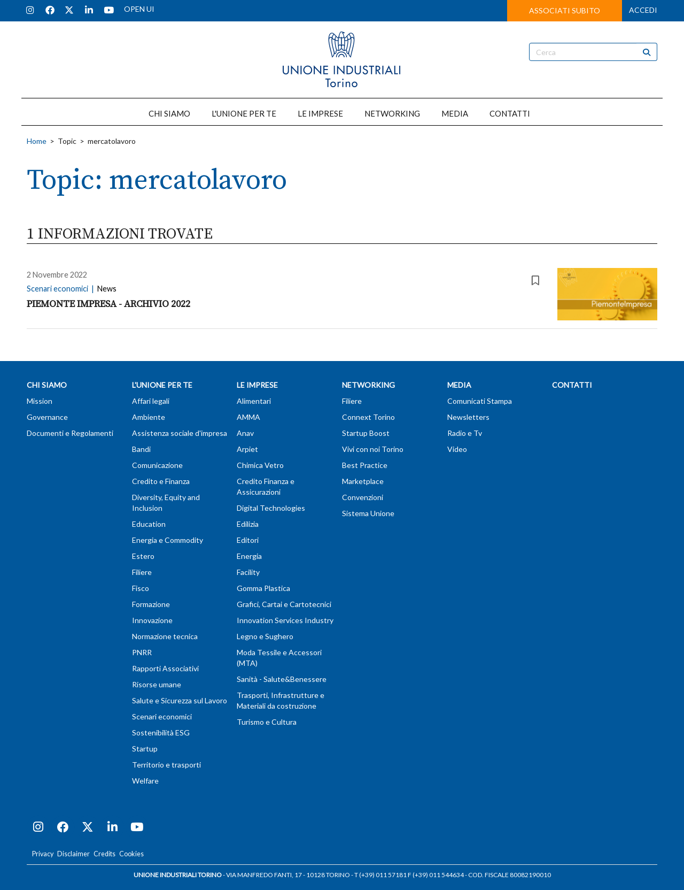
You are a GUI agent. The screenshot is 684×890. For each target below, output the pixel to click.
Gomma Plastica (263, 588)
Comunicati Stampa (479, 400)
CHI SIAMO (169, 113)
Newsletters (468, 416)
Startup (145, 748)
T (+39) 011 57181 (380, 875)
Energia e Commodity (167, 539)
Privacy (42, 854)
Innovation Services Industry (285, 620)
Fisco (140, 588)
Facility (248, 572)
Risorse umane (156, 684)
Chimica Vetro (260, 465)
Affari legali (150, 400)
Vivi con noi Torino (372, 449)
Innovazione (152, 620)
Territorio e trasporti (166, 764)
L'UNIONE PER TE (244, 113)
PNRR (142, 652)
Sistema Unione (368, 513)
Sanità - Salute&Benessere (282, 679)
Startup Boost (366, 433)
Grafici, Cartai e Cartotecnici (284, 604)
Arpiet (247, 449)
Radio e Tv (464, 433)
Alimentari (254, 400)
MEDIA (454, 113)
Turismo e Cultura (267, 721)
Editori (248, 539)
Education (149, 523)
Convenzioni (362, 497)
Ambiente (148, 416)
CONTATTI (509, 113)
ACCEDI (643, 9)
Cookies (131, 854)
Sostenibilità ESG (161, 732)
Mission (39, 400)
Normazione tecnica (165, 636)
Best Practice (364, 465)
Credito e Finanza (161, 481)
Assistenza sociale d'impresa (179, 433)
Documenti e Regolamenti (70, 433)
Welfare (145, 780)
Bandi (141, 449)
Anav (245, 433)
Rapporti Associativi (165, 668)
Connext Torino (368, 416)
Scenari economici (162, 716)
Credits (104, 854)
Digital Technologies (271, 507)
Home (36, 140)
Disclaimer (73, 854)
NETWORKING (392, 113)
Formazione (151, 604)
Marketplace (363, 481)
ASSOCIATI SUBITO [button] (564, 10)
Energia (249, 556)
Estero (143, 556)
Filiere (142, 572)
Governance (47, 416)
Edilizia (248, 523)
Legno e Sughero (265, 636)
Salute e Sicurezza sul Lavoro (179, 700)
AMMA (248, 416)
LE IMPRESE (320, 113)
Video (457, 449)
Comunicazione (157, 465)
